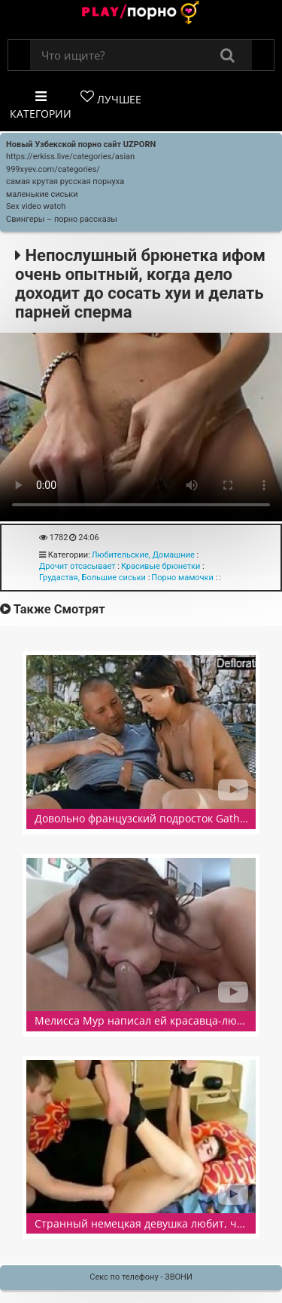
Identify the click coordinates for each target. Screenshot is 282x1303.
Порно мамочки (182, 577)
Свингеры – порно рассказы (61, 219)
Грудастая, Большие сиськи (92, 577)
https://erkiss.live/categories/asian (70, 156)
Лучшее (110, 98)
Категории (40, 105)
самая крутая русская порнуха (65, 181)
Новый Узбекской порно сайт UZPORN (81, 144)
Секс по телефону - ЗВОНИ (141, 1277)
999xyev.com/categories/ (53, 169)
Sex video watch (35, 206)
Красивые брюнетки (160, 566)
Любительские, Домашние (143, 555)
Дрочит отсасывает (77, 566)
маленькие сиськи (42, 194)
